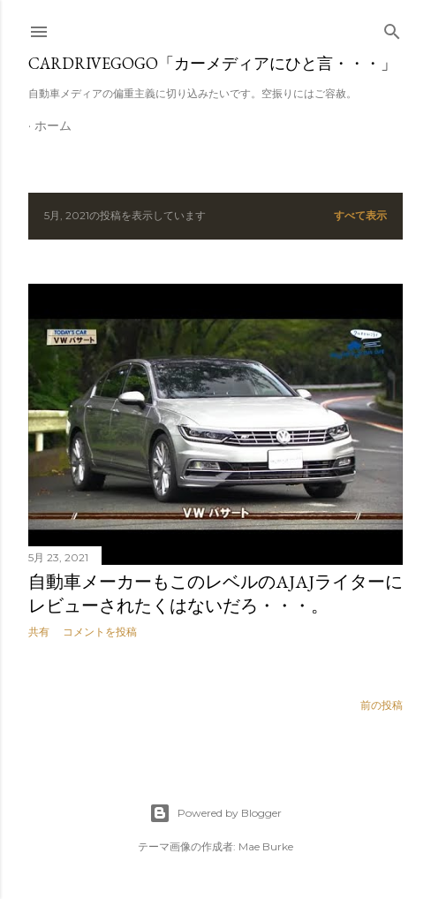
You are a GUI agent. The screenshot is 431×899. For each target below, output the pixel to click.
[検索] (392, 28)
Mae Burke (265, 846)
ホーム (53, 125)
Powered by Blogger (215, 813)
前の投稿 (381, 705)
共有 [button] (38, 631)
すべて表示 (360, 215)
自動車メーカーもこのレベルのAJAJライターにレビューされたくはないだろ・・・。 (215, 593)
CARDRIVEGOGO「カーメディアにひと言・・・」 (212, 63)
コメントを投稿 (100, 631)
